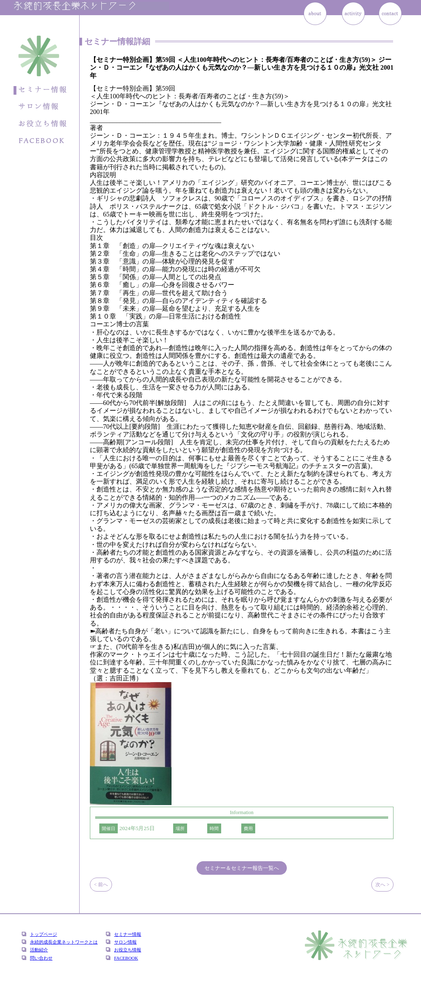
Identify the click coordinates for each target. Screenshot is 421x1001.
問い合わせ (41, 958)
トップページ (43, 934)
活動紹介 (39, 949)
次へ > (382, 884)
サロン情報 (125, 942)
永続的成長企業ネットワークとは (64, 942)
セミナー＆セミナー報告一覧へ (241, 868)
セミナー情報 (127, 934)
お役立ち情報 (127, 949)
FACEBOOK (126, 958)
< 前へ (101, 884)
